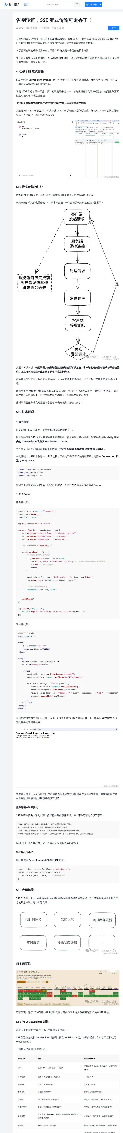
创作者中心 (91, 4)
